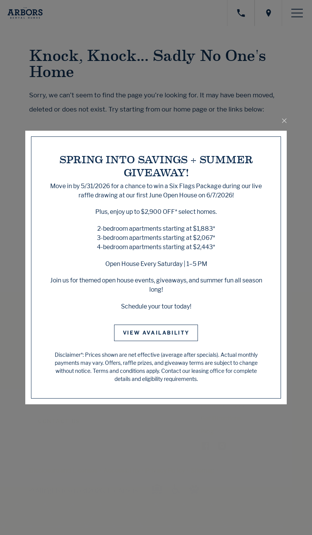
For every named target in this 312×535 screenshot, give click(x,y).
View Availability (156, 333)
